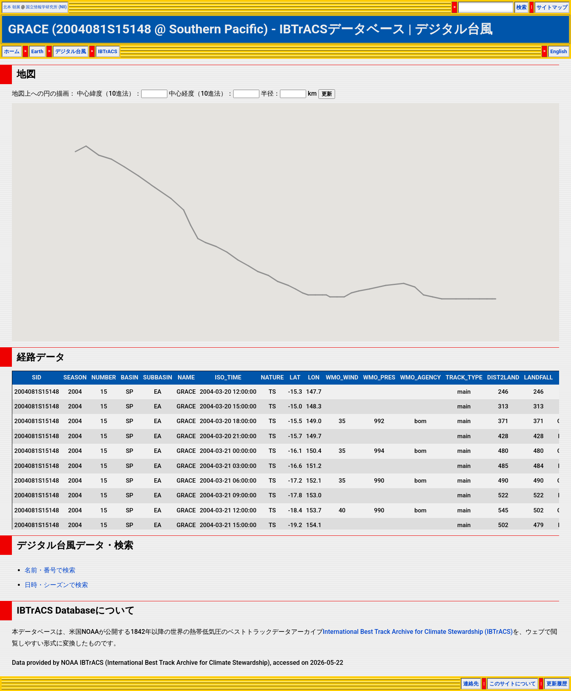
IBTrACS (107, 51)
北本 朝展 (11, 7)
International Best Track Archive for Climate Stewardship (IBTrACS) (418, 631)
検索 (521, 7)
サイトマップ (552, 7)
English (558, 51)
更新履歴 (556, 684)
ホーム (11, 51)
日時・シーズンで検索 (56, 585)
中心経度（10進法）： (214, 93)
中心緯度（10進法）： (122, 93)
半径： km (288, 93)
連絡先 (471, 684)
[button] (75, 144)
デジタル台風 (70, 51)
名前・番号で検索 (50, 570)
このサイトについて (512, 684)
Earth (37, 51)
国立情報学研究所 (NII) (46, 7)
